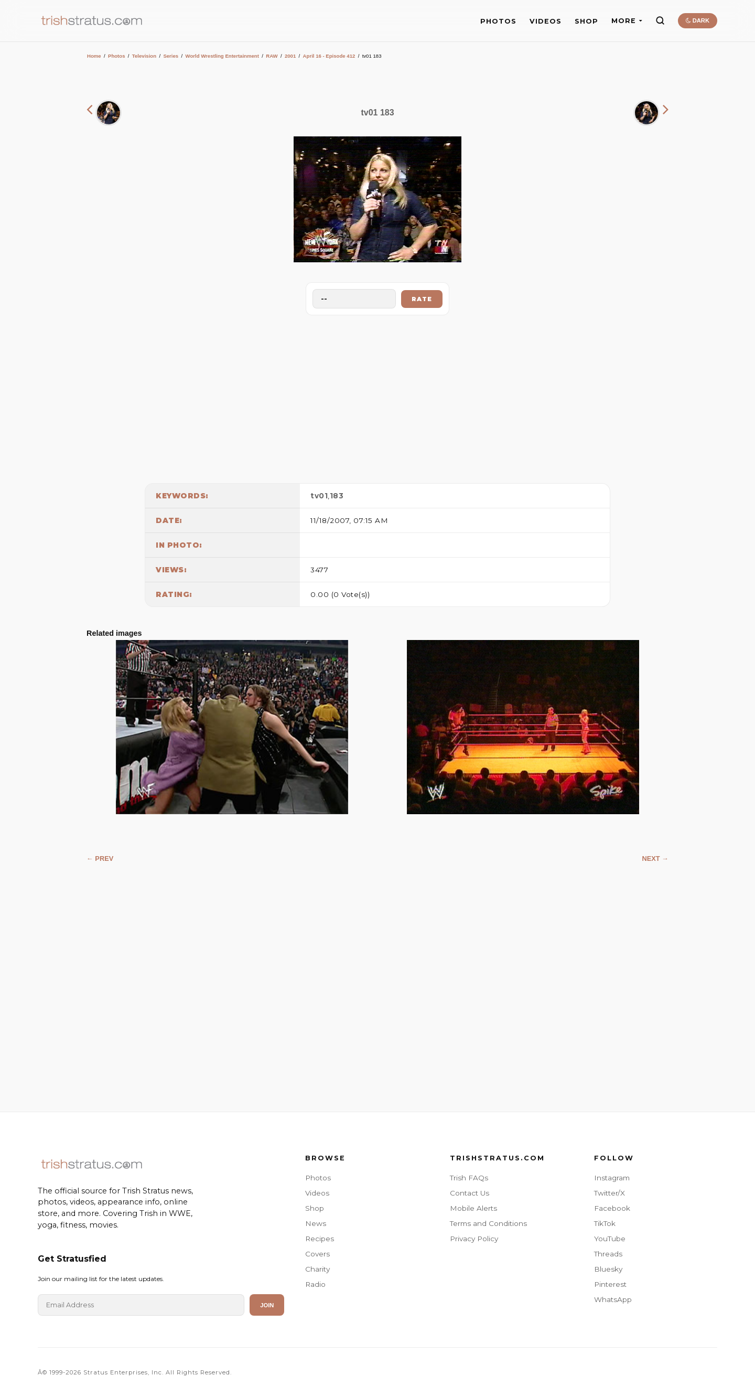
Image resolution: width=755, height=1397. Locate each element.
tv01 (319, 496)
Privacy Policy (474, 1238)
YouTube (609, 1238)
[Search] (660, 20)
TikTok (605, 1223)
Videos (317, 1193)
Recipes (319, 1238)
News (315, 1223)
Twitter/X (609, 1193)
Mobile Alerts (473, 1208)
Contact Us (469, 1193)
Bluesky (608, 1269)
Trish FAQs (469, 1178)
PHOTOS (498, 21)
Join (267, 1305)
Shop (314, 1208)
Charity (317, 1269)
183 (337, 496)
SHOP (586, 21)
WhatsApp (613, 1299)
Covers (317, 1254)
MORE (626, 21)
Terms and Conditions (488, 1223)
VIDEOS (546, 21)
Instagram (612, 1178)
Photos (116, 56)
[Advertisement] (377, 396)
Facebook (612, 1208)
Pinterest (610, 1284)
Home (94, 56)
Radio (315, 1284)
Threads (608, 1254)
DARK (697, 20)
